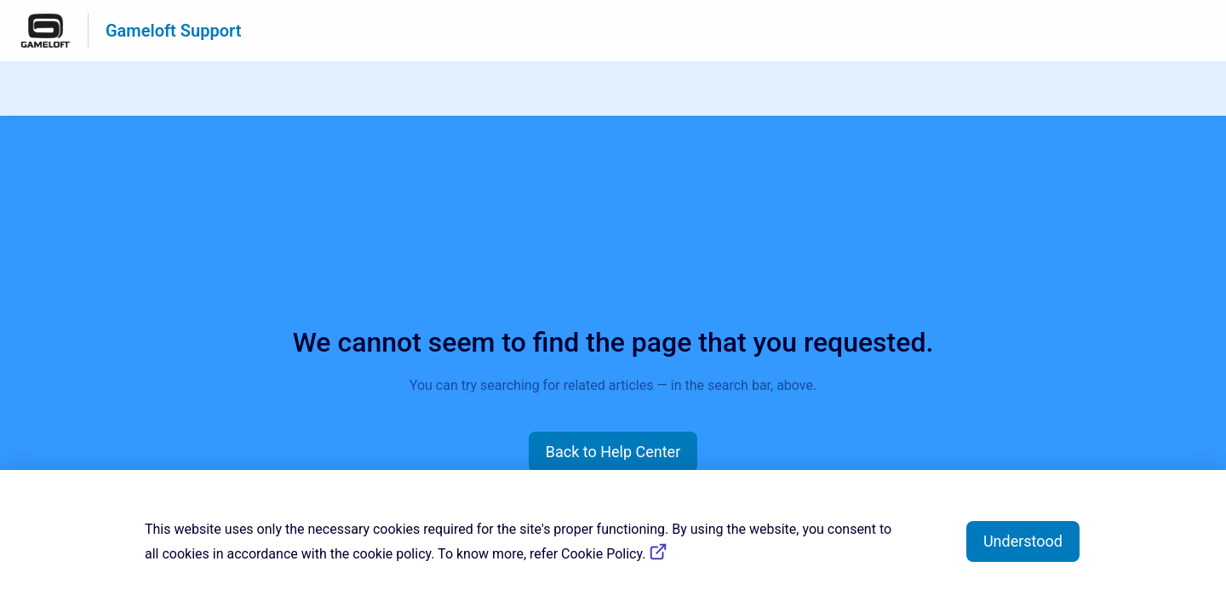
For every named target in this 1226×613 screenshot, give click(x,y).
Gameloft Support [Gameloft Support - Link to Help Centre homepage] (173, 30)
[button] (613, 452)
